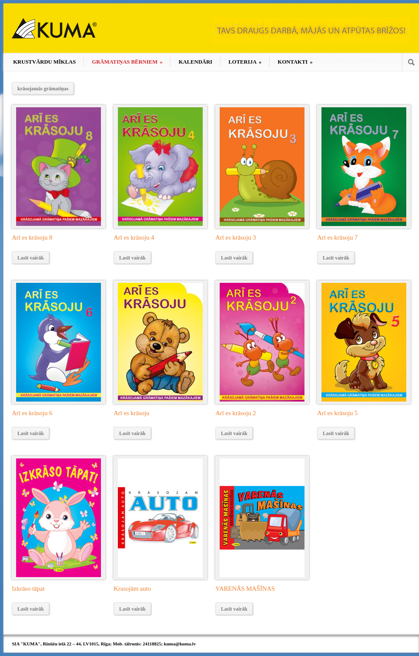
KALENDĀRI (195, 62)
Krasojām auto (132, 588)
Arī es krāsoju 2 (235, 413)
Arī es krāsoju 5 (337, 413)
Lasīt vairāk (30, 258)
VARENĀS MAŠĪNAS (245, 588)
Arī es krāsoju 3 (235, 237)
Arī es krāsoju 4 (134, 237)
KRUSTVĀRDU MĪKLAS (44, 62)
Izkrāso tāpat (28, 588)
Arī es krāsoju (131, 413)
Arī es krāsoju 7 (337, 237)
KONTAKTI (295, 62)
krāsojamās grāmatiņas (42, 89)
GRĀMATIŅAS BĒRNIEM (127, 62)
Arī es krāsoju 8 (32, 237)
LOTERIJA (245, 62)
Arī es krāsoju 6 (32, 413)
